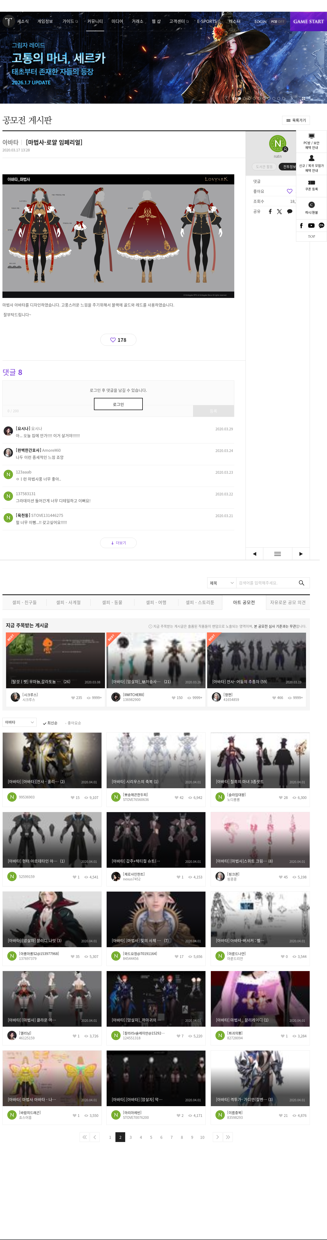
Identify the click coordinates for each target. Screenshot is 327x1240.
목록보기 (277, 554)
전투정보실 (291, 166)
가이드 (68, 21)
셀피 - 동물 (112, 602)
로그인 (260, 21)
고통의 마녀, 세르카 (163, 58)
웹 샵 (156, 21)
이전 (95, 1137)
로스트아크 (9, 21)
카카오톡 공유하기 (290, 211)
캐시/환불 (311, 212)
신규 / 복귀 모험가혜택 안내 (311, 168)
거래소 (137, 21)
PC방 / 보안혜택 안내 (311, 145)
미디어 (117, 21)
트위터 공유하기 (279, 211)
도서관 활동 (264, 166)
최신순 (52, 723)
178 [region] (299, 191)
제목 (213, 583)
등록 (213, 411)
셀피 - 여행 (156, 602)
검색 (302, 583)
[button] (226, 98)
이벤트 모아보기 (303, 98)
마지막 (228, 1137)
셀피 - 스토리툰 (200, 602)
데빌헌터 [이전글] (254, 554)
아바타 (10, 722)
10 (202, 1137)
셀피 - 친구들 (24, 602)
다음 (218, 1137)
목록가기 (299, 120)
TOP (311, 236)
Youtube (312, 225)
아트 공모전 (244, 602)
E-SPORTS (207, 21)
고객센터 (177, 21)
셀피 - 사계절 (68, 602)
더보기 (121, 542)
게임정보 (45, 21)
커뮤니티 (95, 21)
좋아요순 (74, 723)
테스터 (235, 21)
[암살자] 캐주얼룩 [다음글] (301, 554)
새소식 (23, 21)
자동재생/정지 (234, 98)
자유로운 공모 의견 (288, 602)
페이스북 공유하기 (270, 212)
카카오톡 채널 (322, 225)
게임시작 (308, 21)
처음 (84, 1137)
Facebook (301, 225)
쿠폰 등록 (311, 189)
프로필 (277, 143)
